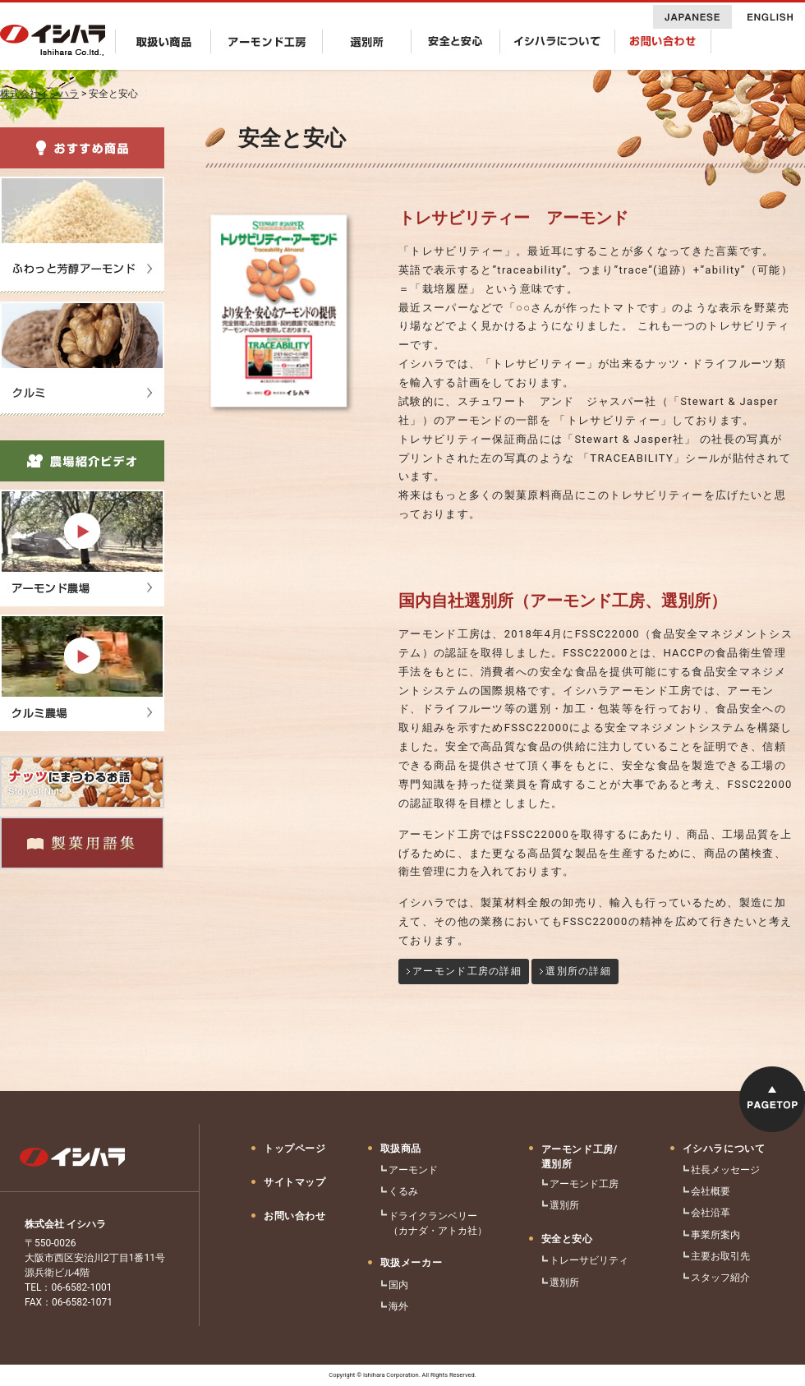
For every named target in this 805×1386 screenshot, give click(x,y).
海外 (398, 1306)
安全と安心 (567, 1239)
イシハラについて (724, 1148)
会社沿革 (710, 1212)
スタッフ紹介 (720, 1277)
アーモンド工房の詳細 (467, 971)
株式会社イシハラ (39, 93)
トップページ (295, 1148)
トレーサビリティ (589, 1260)
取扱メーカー (411, 1263)
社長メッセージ (725, 1170)
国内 (398, 1285)
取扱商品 (400, 1148)
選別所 (564, 1205)
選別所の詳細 (578, 971)
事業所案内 (715, 1235)
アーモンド (413, 1170)
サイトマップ (295, 1182)
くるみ (403, 1191)
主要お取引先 (720, 1256)
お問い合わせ (295, 1216)
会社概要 (710, 1191)
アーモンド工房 (584, 1184)
